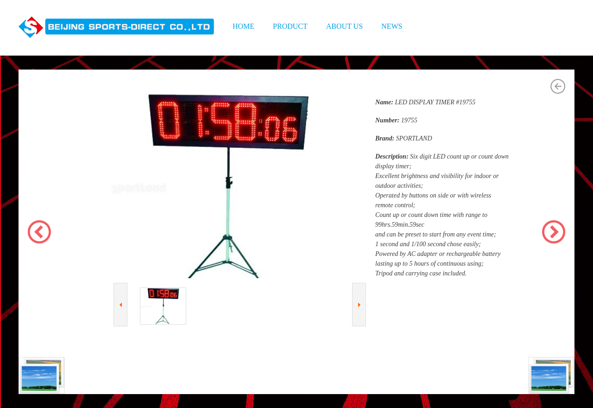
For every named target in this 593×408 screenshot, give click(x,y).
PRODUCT (290, 26)
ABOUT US (344, 26)
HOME (243, 26)
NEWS (391, 26)
